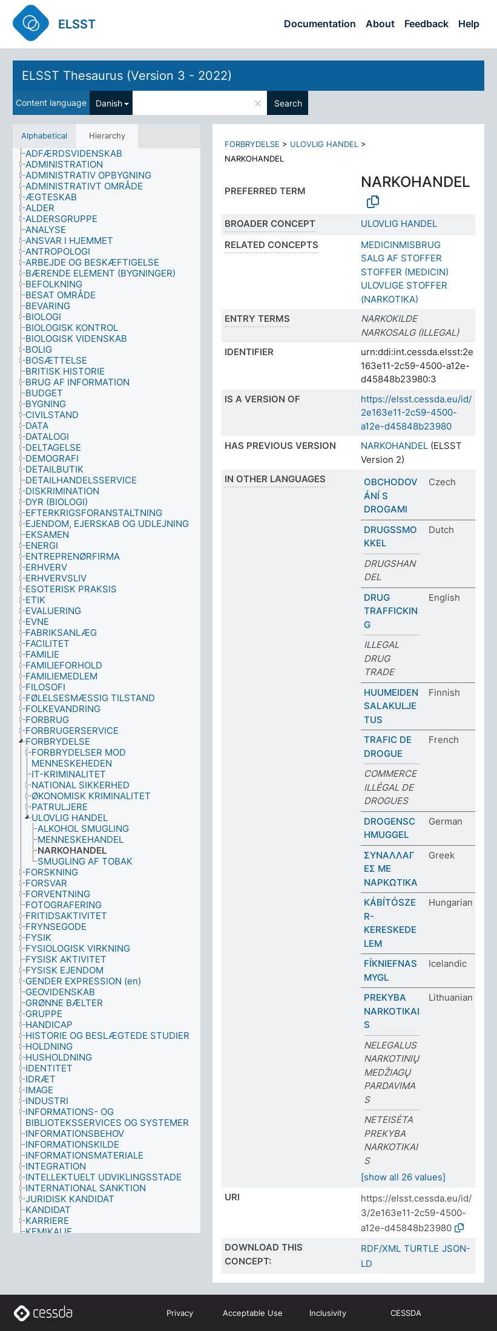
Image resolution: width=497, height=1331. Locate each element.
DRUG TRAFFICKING (391, 611)
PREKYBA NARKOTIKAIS (392, 1011)
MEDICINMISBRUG (401, 244)
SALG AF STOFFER (401, 258)
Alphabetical (44, 135)
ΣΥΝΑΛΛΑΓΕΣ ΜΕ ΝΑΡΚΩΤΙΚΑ (391, 868)
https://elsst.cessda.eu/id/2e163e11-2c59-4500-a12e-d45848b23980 (416, 412)
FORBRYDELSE (252, 144)
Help (468, 24)
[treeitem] (79, 153)
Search (288, 103)
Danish (109, 103)
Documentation (320, 24)
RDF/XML (381, 1248)
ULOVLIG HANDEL (324, 144)
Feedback (426, 24)
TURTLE (421, 1248)
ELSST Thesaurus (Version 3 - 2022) (127, 75)
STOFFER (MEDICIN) (405, 272)
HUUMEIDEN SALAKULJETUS (391, 706)
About (380, 24)
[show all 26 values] (403, 1177)
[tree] (106, 691)
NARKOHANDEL (394, 445)
